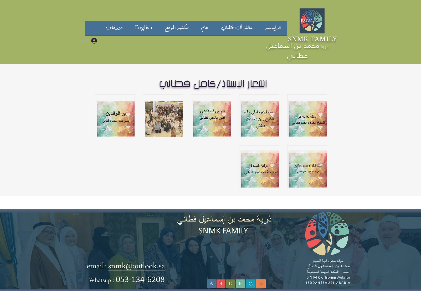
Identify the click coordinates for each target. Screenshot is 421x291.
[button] (236, 30)
